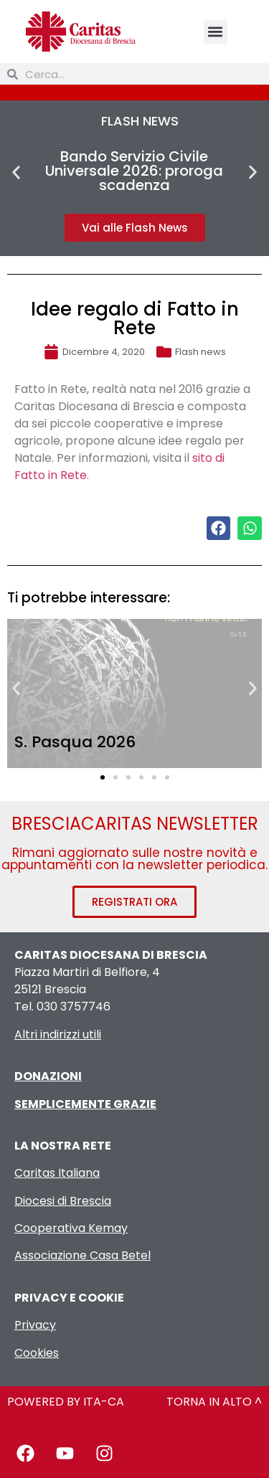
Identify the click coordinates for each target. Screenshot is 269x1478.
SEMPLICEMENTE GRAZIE (85, 1104)
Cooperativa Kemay (71, 1228)
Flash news (200, 352)
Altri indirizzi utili (57, 1034)
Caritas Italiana (57, 1173)
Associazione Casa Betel (82, 1255)
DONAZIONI (48, 1076)
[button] (215, 32)
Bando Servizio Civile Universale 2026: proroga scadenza (134, 170)
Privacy (35, 1325)
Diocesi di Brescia (62, 1201)
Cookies (36, 1353)
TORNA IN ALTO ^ (214, 1401)
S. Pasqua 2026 (75, 742)
